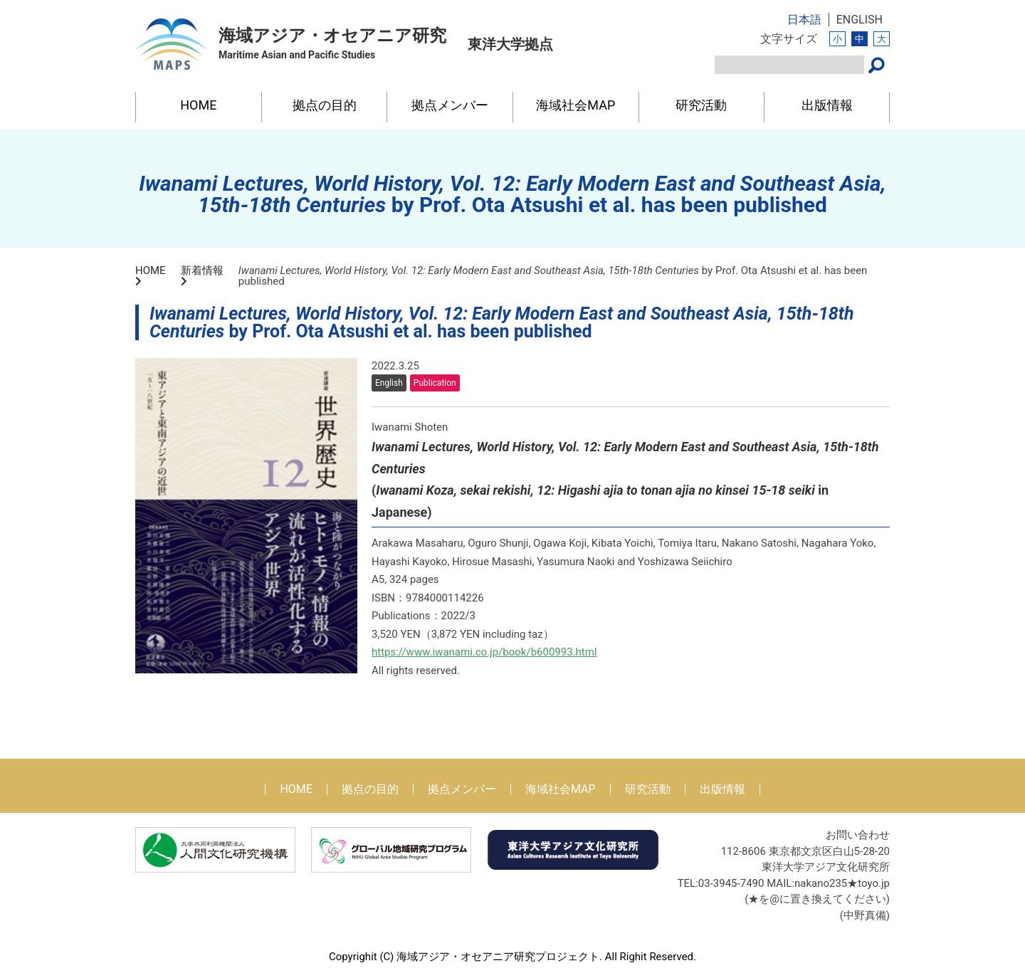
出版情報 (827, 105)
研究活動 (701, 105)
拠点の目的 (325, 105)
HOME (198, 105)
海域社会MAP (575, 105)
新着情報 (202, 270)
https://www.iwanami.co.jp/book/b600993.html (484, 652)
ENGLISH (859, 19)
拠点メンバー (449, 105)
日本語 (804, 19)
